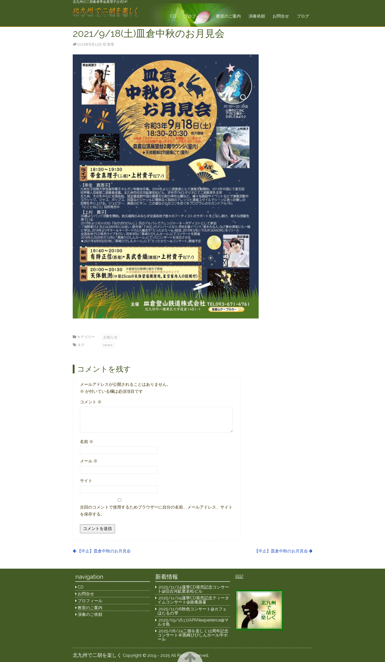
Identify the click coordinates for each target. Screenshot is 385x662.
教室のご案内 (228, 16)
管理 (110, 44)
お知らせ (110, 337)
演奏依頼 (257, 16)
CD (173, 16)
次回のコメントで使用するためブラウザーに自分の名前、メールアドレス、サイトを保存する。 (156, 511)
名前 (86, 441)
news (108, 345)
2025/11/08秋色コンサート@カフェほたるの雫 (192, 611)
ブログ (303, 16)
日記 (239, 576)
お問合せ (281, 16)
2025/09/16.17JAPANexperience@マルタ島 (193, 622)
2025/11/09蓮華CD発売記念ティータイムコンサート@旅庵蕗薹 (193, 599)
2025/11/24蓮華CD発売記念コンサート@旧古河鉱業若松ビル (193, 589)
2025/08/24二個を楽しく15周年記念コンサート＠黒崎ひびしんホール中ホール (193, 635)
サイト (86, 480)
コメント (91, 401)
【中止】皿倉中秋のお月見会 (104, 551)
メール (88, 461)
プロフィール (196, 16)
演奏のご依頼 (90, 614)
